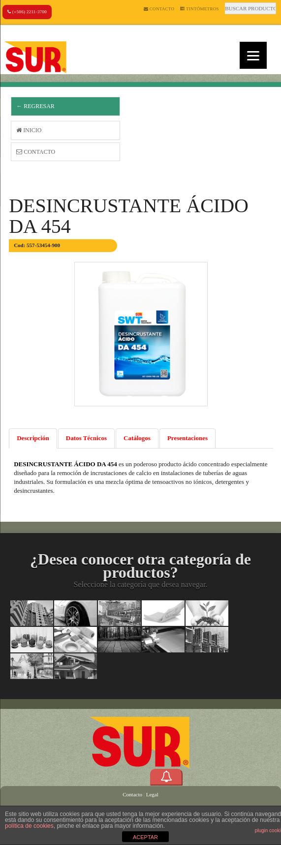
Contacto (159, 8)
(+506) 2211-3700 (27, 11)
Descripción (33, 438)
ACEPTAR (145, 837)
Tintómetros (199, 8)
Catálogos (137, 438)
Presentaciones (187, 438)
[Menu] (253, 55)
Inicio (28, 130)
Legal (152, 794)
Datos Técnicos (86, 438)
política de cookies (29, 825)
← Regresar (35, 106)
